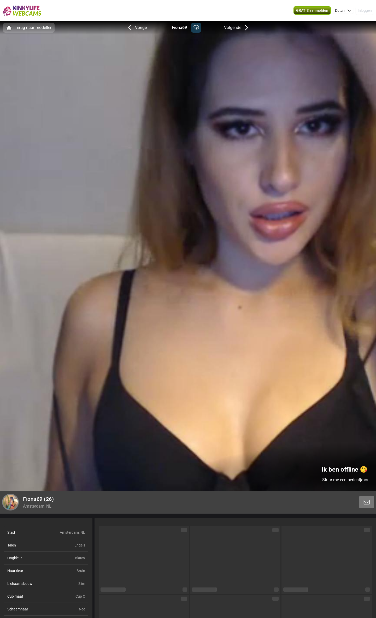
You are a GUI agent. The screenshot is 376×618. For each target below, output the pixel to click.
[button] (312, 10)
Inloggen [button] (365, 10)
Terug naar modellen (28, 27)
